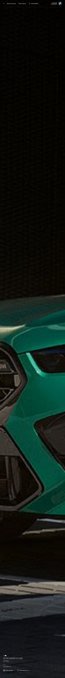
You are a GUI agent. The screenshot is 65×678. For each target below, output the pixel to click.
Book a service (22, 3)
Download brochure (23, 670)
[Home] (56, 3)
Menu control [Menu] (4, 3)
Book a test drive (11, 3)
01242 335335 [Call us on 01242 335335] (34, 3)
